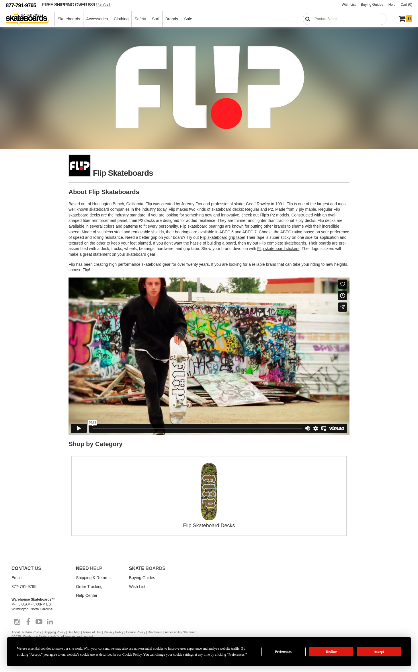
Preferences (283, 652)
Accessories (97, 19)
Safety (140, 19)
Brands (171, 19)
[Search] (344, 19)
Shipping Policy (54, 632)
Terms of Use (92, 632)
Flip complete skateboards (282, 243)
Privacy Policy (113, 632)
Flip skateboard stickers (278, 248)
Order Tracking (89, 586)
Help (392, 5)
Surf (155, 19)
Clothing (121, 19)
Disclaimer (155, 632)
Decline (331, 652)
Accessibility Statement (181, 632)
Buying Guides (372, 5)
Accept (379, 652)
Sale (188, 19)
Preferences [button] (236, 655)
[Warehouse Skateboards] (30, 19)
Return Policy (31, 632)
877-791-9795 (21, 5)
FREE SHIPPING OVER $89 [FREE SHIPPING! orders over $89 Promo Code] (76, 4)
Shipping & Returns (93, 577)
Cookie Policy (135, 632)
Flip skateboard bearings (202, 226)
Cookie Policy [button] (132, 655)
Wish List (349, 5)
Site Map (74, 632)
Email (16, 577)
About (15, 632)
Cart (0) (406, 5)
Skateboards (69, 19)
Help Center (86, 595)
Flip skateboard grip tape (222, 237)
